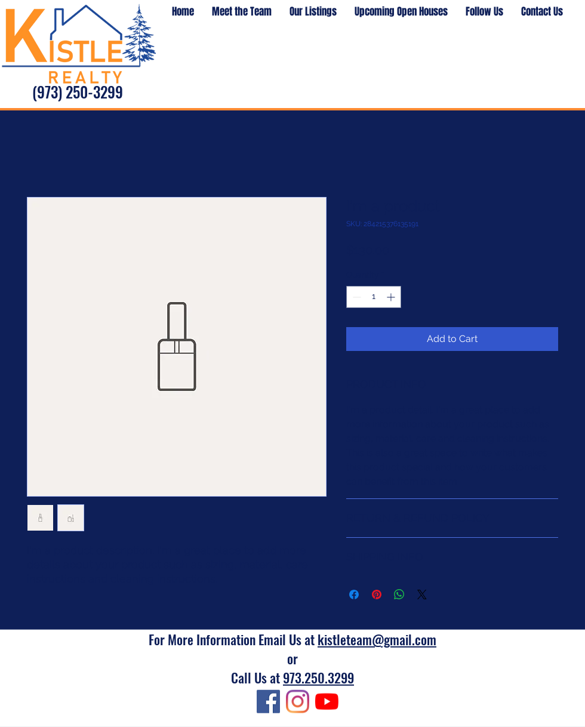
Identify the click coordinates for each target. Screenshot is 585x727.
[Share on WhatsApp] (399, 594)
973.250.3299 (318, 677)
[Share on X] (422, 594)
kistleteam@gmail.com (377, 639)
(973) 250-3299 (77, 92)
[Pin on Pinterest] (377, 594)
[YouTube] (326, 701)
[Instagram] (297, 701)
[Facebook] (268, 701)
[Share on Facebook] (354, 594)
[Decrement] (355, 297)
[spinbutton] (373, 297)
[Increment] (391, 297)
